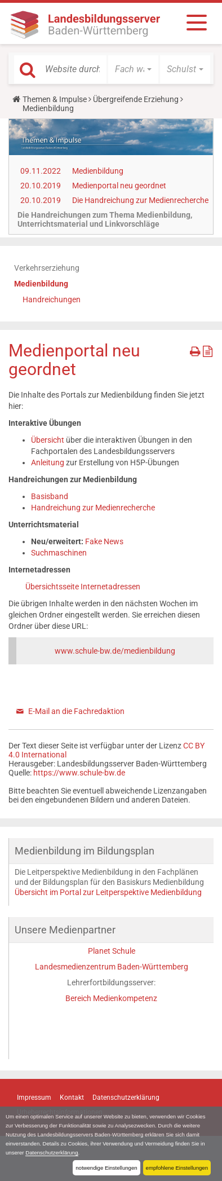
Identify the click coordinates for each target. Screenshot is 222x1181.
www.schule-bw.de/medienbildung (115, 650)
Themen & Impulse (55, 99)
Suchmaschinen (59, 552)
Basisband (49, 496)
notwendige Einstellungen (106, 1168)
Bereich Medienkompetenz (111, 998)
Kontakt (72, 1097)
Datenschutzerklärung (51, 1152)
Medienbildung (97, 170)
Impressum (34, 1097)
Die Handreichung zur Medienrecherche (140, 200)
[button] (133, 69)
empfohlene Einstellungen (177, 1168)
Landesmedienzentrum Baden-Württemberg (111, 966)
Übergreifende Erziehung (136, 99)
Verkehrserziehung (46, 267)
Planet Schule (111, 950)
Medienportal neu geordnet (119, 185)
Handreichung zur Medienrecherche (93, 507)
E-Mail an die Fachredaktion (76, 711)
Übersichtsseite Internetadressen (82, 586)
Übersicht (48, 439)
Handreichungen (52, 299)
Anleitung (48, 462)
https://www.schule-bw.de (79, 772)
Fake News (104, 541)
